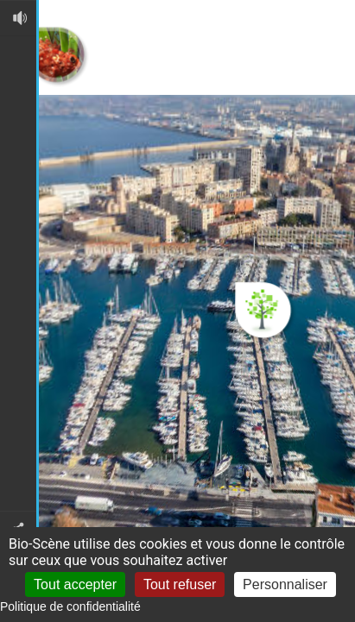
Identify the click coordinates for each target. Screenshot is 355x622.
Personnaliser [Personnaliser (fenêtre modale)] (285, 584)
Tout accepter (75, 584)
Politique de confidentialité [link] (70, 606)
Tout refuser (179, 584)
